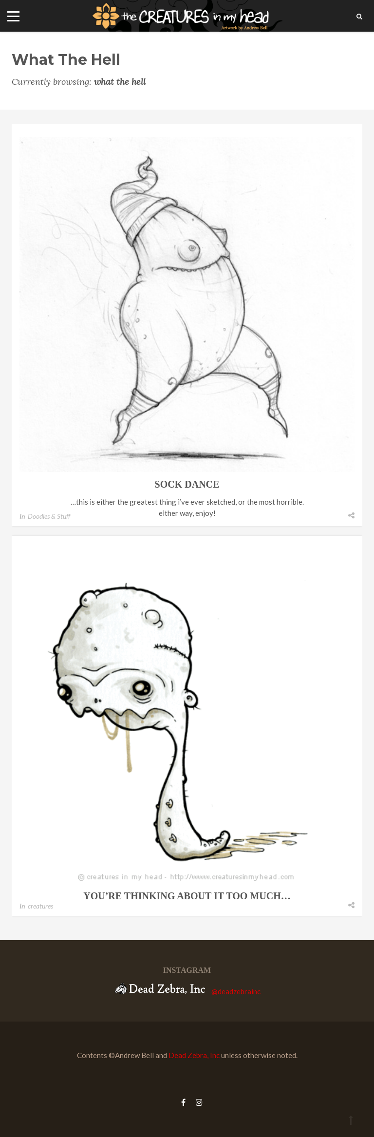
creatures (40, 906)
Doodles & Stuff (49, 516)
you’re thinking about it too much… (186, 896)
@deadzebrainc (236, 991)
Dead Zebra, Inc (194, 1055)
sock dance (187, 484)
